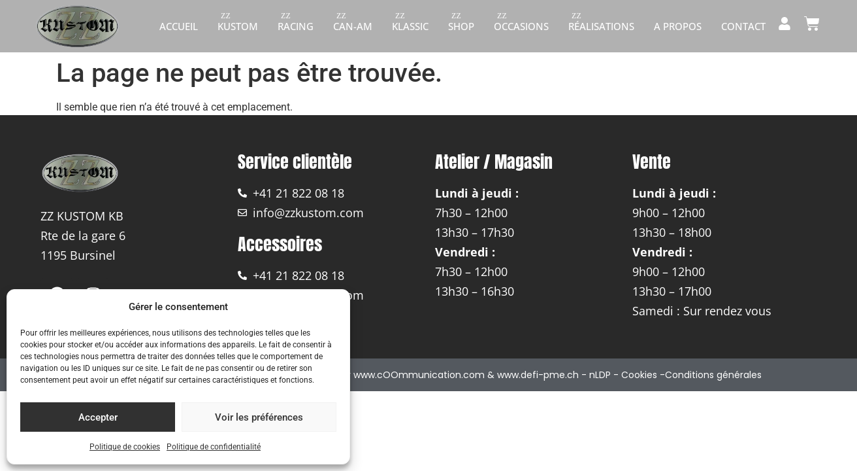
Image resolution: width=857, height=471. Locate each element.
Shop (461, 26)
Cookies (639, 374)
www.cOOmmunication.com (419, 374)
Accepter (98, 417)
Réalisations (601, 26)
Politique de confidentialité (214, 446)
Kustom (238, 26)
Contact (743, 26)
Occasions (521, 26)
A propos (678, 26)
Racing (296, 26)
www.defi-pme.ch (538, 374)
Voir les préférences (259, 417)
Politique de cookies (124, 446)
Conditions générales (713, 374)
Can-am (352, 26)
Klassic (410, 26)
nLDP (600, 374)
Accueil (178, 26)
